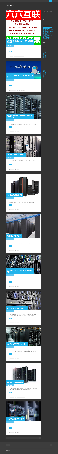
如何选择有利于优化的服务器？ (16, 344)
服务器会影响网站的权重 (14, 195)
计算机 (44, 66)
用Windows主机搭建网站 (15, 382)
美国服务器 (45, 52)
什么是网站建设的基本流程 (15, 419)
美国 (44, 53)
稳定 (44, 56)
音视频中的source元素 (46, 37)
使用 (13, 90)
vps (44, 62)
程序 (44, 65)
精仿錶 (44, 77)
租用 (15, 131)
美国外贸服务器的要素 (14, 236)
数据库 (44, 58)
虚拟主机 (45, 63)
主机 (44, 60)
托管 (44, 59)
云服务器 (45, 64)
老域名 (44, 43)
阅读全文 (10, 51)
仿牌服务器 (7, 450)
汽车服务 (9, 5)
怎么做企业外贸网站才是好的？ (16, 308)
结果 (21, 90)
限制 (17, 90)
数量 (23, 90)
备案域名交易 (45, 44)
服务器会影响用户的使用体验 (16, 155)
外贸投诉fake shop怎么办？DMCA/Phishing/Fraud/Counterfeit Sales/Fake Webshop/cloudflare (48, 21)
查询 (19, 90)
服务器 (13, 131)
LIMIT (15, 90)
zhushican (8, 45)
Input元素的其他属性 (46, 38)
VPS (44, 61)
